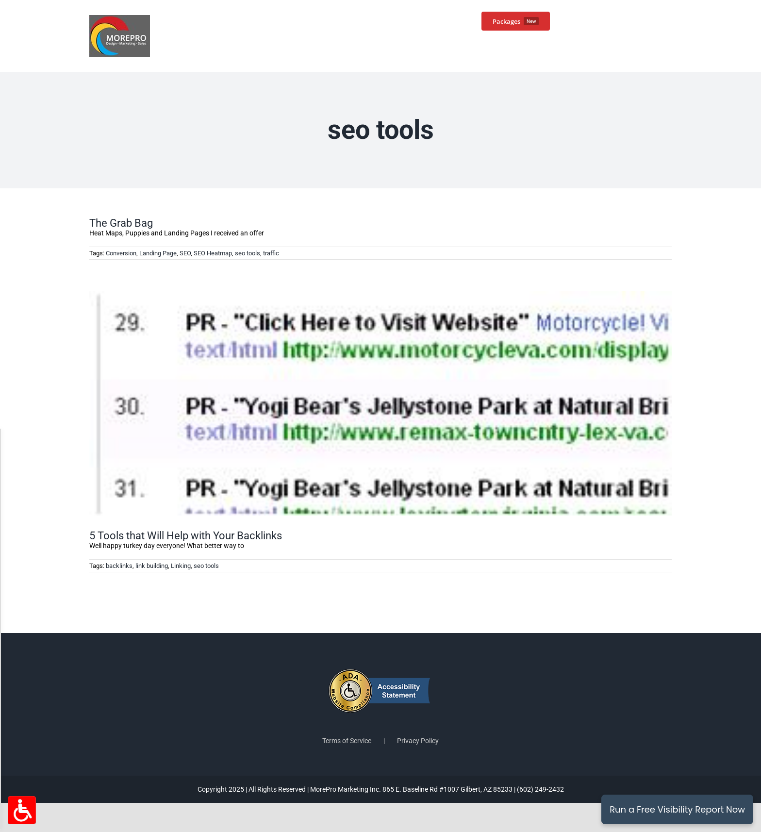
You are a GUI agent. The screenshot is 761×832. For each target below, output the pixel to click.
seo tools (247, 253)
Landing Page (158, 253)
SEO (185, 253)
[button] (656, 20)
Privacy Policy (418, 741)
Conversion (121, 253)
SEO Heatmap (213, 253)
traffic (271, 253)
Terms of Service (346, 741)
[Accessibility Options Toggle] (21, 810)
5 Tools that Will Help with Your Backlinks (185, 536)
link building (151, 565)
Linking (181, 565)
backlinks (119, 565)
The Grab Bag (121, 223)
